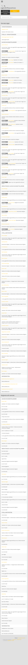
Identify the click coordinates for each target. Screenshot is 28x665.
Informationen (5, 11)
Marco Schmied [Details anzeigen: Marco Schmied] (11, 229)
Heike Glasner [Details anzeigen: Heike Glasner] (4, 538)
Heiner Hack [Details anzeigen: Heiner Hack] (10, 82)
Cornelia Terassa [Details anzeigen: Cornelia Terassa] (5, 167)
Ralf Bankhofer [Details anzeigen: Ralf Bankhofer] (4, 241)
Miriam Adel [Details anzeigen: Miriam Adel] (4, 401)
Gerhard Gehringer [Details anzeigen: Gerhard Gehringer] (12, 220)
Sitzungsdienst (21, 637)
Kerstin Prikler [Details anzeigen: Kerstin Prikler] (4, 609)
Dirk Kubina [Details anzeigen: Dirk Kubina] (4, 474)
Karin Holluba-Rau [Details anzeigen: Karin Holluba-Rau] (11, 124)
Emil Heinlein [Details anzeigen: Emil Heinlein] (11, 62)
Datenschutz (19, 639)
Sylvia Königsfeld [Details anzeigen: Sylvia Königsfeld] (11, 110)
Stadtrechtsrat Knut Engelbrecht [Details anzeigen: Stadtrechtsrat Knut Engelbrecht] (8, 378)
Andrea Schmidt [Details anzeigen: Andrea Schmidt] (5, 147)
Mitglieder (15, 11)
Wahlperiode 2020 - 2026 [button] (7, 17)
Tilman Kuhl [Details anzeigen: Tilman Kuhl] (4, 105)
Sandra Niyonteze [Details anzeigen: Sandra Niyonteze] (5, 128)
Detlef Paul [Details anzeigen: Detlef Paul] (4, 594)
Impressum (14, 639)
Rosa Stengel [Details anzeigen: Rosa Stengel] (10, 59)
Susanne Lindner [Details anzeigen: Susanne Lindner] (11, 101)
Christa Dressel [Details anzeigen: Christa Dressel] (5, 54)
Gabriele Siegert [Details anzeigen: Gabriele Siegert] (5, 359)
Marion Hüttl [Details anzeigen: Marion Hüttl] (4, 291)
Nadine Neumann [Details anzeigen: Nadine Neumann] (5, 114)
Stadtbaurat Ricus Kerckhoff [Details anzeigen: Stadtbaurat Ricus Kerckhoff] (7, 389)
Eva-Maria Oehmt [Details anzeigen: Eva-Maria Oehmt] (11, 51)
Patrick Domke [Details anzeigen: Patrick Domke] (11, 133)
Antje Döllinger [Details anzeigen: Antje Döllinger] (4, 188)
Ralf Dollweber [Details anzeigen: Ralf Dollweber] (11, 91)
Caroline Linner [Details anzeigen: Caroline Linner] (11, 142)
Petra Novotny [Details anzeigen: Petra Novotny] (11, 120)
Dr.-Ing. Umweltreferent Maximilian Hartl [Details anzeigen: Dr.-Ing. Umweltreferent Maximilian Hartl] (9, 384)
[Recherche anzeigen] (2, 6)
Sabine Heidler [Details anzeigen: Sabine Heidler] (4, 85)
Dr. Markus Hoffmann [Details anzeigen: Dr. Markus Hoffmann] (6, 424)
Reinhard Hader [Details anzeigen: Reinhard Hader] (11, 144)
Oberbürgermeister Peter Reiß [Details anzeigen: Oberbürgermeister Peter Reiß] (7, 37)
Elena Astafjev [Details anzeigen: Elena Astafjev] (11, 153)
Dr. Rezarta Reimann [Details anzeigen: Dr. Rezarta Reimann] (6, 136)
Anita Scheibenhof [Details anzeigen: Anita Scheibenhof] (11, 163)
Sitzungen (5, 13)
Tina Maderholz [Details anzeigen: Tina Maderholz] (5, 206)
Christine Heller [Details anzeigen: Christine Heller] (5, 95)
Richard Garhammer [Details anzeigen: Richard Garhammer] (6, 530)
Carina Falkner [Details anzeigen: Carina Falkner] (4, 66)
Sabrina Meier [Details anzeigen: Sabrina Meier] (4, 215)
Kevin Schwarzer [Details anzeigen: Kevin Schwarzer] (5, 157)
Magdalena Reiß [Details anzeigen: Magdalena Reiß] (5, 29)
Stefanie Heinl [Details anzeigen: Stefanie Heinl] (4, 197)
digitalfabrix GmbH (11, 640)
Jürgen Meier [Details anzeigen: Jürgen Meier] (10, 173)
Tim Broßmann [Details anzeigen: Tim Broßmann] (11, 71)
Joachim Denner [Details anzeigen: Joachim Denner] (5, 44)
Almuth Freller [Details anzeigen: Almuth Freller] (4, 75)
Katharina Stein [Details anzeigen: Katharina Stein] (11, 202)
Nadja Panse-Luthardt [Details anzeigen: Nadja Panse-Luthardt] (12, 211)
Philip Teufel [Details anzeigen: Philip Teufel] (4, 177)
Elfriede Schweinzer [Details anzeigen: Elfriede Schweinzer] (5, 224)
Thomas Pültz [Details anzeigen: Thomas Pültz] (11, 80)
